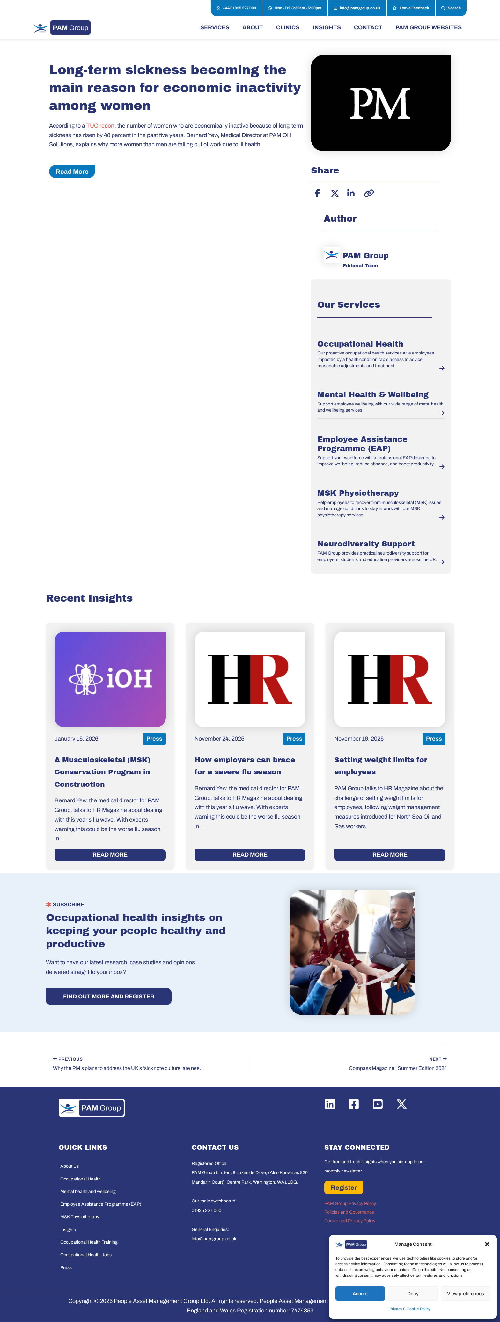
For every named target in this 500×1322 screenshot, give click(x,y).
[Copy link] (367, 192)
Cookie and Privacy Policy (349, 1220)
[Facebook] (353, 1104)
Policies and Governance (349, 1212)
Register (344, 1187)
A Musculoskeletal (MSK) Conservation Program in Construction (103, 772)
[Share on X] (333, 192)
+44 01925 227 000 (236, 8)
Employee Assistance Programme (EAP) (100, 1204)
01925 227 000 (206, 1210)
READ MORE (110, 854)
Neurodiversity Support (366, 544)
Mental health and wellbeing (88, 1191)
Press (66, 1267)
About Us (69, 1166)
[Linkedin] (329, 1104)
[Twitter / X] (401, 1104)
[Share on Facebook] (317, 192)
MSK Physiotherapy (358, 493)
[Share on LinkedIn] (350, 192)
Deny (413, 1293)
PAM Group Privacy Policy (350, 1203)
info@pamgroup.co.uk (357, 8)
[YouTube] (377, 1104)
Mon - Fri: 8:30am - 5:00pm (294, 8)
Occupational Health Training (89, 1242)
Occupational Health (360, 344)
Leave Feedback (411, 8)
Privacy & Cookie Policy (409, 1309)
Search (451, 8)
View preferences (465, 1293)
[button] (487, 1244)
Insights (68, 1229)
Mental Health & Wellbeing (373, 395)
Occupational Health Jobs (86, 1255)
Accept (360, 1293)
